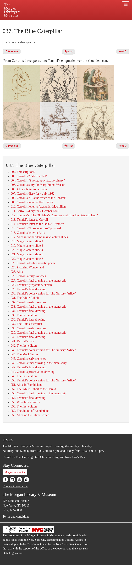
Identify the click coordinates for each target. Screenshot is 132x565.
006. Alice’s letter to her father (29, 189)
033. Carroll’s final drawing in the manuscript (39, 306)
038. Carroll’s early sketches (28, 328)
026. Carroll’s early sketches (28, 276)
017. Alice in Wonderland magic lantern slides (39, 237)
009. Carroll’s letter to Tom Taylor (32, 202)
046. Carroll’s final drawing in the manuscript (39, 363)
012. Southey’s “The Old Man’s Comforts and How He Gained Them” (54, 215)
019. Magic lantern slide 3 (27, 245)
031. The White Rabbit (25, 297)
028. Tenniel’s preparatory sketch (31, 285)
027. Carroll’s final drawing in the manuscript (39, 280)
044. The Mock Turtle (24, 354)
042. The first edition (24, 345)
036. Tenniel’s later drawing (28, 319)
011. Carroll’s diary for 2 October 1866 (35, 211)
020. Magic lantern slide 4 (27, 250)
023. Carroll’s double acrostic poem (33, 263)
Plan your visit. (25, 23)
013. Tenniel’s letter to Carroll (29, 219)
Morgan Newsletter (15, 472)
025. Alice (17, 271)
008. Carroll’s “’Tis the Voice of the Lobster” (39, 198)
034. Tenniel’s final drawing (28, 311)
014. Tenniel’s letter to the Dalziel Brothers (37, 224)
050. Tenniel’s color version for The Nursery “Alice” (43, 380)
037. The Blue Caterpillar (26, 324)
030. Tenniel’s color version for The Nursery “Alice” (43, 293)
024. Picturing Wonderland (27, 267)
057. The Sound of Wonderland (30, 410)
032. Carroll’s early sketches (28, 302)
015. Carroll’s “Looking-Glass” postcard (36, 228)
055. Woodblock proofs (25, 402)
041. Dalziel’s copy (23, 341)
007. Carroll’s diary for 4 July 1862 (32, 193)
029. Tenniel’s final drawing (28, 289)
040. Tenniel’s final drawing (28, 337)
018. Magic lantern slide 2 (27, 241)
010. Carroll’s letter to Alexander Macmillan (38, 206)
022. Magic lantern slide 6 (27, 259)
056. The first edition (24, 406)
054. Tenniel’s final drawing (28, 398)
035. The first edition (24, 315)
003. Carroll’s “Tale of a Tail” (29, 176)
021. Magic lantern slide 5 (27, 254)
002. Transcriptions (23, 172)
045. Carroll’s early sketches (28, 358)
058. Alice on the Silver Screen (30, 415)
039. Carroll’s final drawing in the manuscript (39, 332)
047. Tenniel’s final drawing (28, 367)
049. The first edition (24, 376)
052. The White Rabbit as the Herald (33, 389)
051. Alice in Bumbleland (26, 384)
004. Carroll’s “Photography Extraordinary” (38, 180)
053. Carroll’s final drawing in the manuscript (39, 393)
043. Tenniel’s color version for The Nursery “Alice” (43, 350)
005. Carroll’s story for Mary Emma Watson (38, 184)
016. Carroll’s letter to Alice (28, 232)
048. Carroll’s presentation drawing (32, 372)
